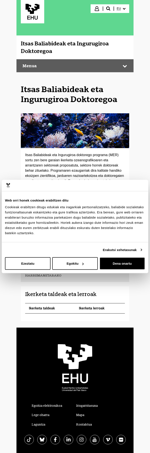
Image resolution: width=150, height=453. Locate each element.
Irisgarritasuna (87, 405)
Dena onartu (122, 263)
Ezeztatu (27, 263)
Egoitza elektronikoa (47, 405)
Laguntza (38, 424)
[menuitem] (121, 8)
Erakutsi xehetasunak (120, 249)
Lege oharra (40, 415)
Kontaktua (84, 424)
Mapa (80, 415)
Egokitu (75, 263)
